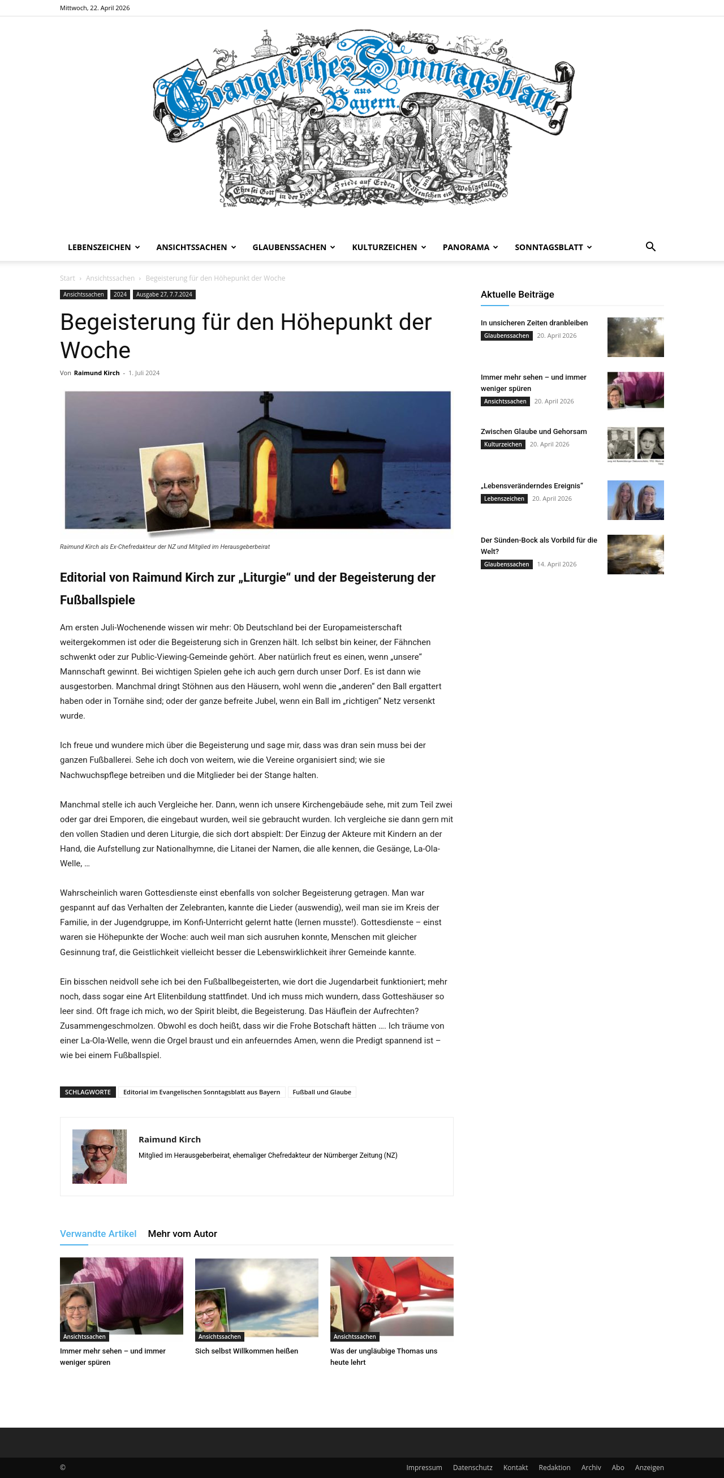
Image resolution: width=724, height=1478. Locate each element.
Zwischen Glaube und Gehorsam (534, 431)
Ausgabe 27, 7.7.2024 (164, 294)
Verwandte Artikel (98, 1233)
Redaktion (555, 1467)
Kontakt (515, 1467)
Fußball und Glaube (322, 1092)
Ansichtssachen (196, 247)
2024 (120, 294)
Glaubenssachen (294, 247)
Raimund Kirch (97, 372)
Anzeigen (649, 1467)
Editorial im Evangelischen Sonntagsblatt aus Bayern (202, 1092)
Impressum (424, 1467)
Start (67, 278)
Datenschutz (473, 1467)
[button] (650, 248)
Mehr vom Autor (182, 1233)
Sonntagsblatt (553, 247)
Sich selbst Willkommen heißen (246, 1351)
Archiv (591, 1467)
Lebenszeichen (104, 247)
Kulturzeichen (389, 247)
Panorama (471, 247)
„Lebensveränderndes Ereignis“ (532, 486)
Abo (618, 1467)
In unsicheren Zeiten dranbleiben (534, 323)
